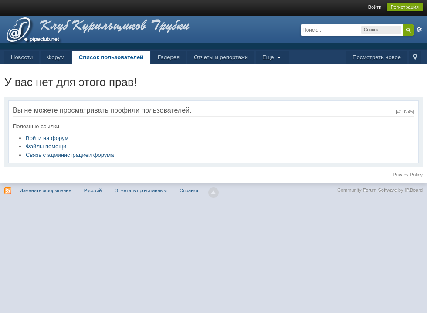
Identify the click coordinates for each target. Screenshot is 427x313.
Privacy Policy (408, 174)
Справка (189, 190)
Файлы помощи (46, 146)
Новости (22, 57)
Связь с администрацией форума (70, 155)
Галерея (169, 57)
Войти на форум (47, 138)
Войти (375, 7)
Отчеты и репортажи (221, 57)
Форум (55, 57)
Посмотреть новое (376, 57)
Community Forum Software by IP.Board (380, 190)
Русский (93, 190)
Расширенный (419, 29)
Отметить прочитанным (141, 190)
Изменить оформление (45, 190)
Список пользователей (111, 57)
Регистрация (405, 7)
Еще (272, 57)
